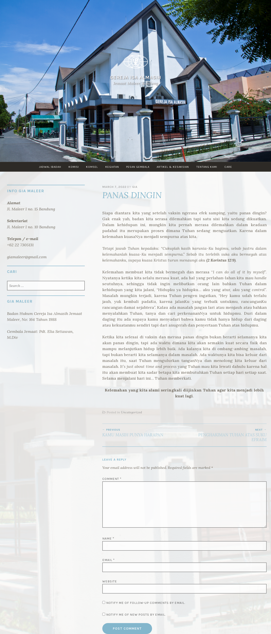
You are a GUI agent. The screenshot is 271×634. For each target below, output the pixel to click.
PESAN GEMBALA (138, 166)
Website (109, 581)
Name (108, 538)
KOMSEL (92, 166)
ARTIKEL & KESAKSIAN (173, 166)
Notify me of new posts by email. (136, 615)
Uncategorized (131, 412)
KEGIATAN (112, 166)
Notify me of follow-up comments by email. (145, 603)
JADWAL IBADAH (50, 166)
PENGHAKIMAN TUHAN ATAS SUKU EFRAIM (225, 435)
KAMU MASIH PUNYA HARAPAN (143, 432)
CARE (229, 166)
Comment (112, 479)
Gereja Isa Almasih (135, 77)
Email (108, 560)
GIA (135, 187)
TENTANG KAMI (207, 166)
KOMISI (73, 166)
